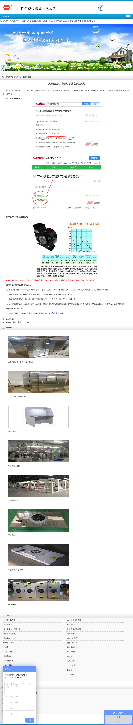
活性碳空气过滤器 (10, 634)
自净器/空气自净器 (74, 620)
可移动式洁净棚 (38, 453)
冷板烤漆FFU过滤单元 (38, 557)
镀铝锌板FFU (38, 592)
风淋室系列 (71, 625)
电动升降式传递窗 (48, 21)
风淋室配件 (71, 652)
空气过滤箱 (7, 625)
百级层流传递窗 (61, 21)
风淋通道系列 (72, 647)
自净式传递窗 (73, 21)
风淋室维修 (7, 656)
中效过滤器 (7, 665)
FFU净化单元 (8, 661)
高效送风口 (71, 674)
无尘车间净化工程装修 (11, 629)
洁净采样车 (7, 638)
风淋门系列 (7, 652)
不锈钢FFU (38, 522)
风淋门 (17, 21)
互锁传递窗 (91, 21)
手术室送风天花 (9, 620)
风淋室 (12, 21)
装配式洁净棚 (38, 488)
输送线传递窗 (37, 21)
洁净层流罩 (71, 634)
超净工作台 (38, 419)
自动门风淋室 (72, 643)
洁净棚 (28, 21)
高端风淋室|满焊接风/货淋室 (38, 384)
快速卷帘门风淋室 (10, 643)
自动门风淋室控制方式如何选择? (20, 322)
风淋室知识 (27, 77)
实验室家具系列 (73, 638)
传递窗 (23, 21)
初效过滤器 (71, 661)
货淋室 (5, 647)
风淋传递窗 (82, 21)
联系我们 (11, 319)
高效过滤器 (71, 665)
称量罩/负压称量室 (74, 629)
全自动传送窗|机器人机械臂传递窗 (38, 349)
